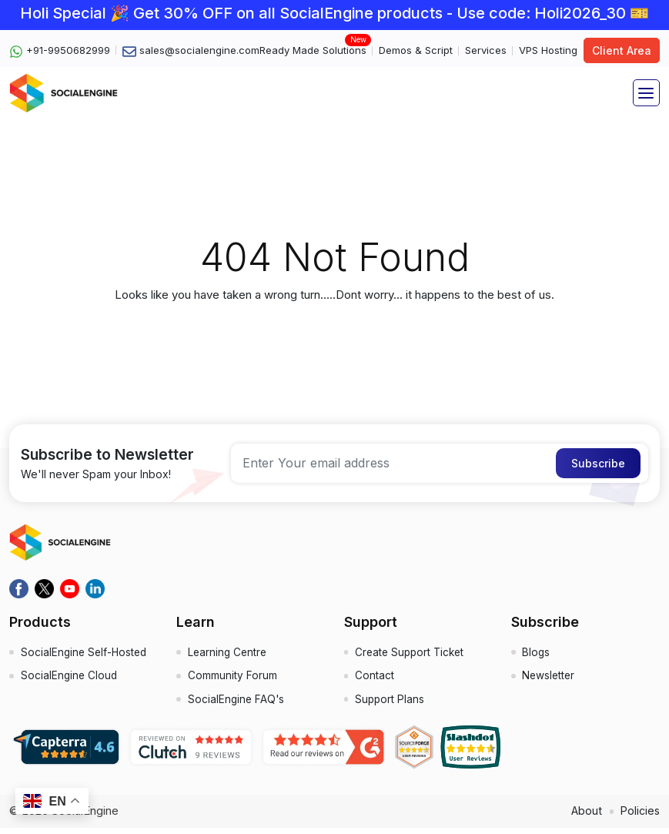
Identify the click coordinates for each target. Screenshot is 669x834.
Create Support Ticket (413, 654)
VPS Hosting (548, 50)
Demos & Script (416, 50)
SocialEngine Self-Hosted (86, 654)
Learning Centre (228, 654)
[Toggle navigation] (646, 92)
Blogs (537, 654)
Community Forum (232, 679)
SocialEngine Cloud (70, 679)
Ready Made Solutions (312, 49)
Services (486, 50)
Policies (639, 816)
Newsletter (550, 679)
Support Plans (391, 705)
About (584, 816)
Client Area (621, 50)
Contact (375, 679)
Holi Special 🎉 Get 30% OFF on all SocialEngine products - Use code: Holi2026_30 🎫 (334, 13)
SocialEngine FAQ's (237, 705)
